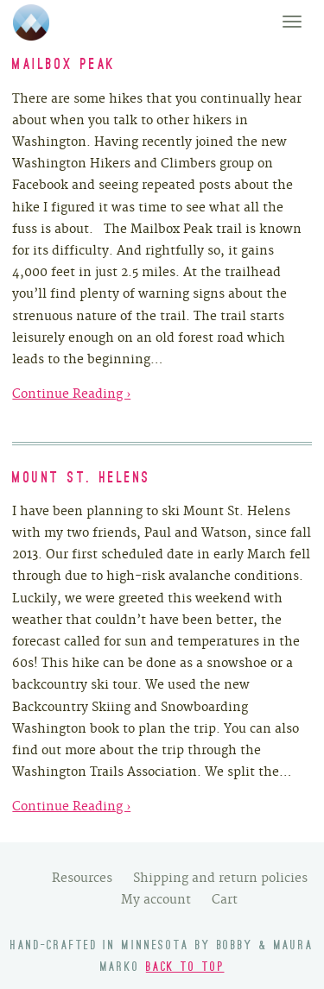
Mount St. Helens (81, 478)
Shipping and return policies (220, 877)
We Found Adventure (31, 22)
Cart (225, 899)
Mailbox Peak (64, 65)
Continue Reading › (71, 393)
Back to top (185, 967)
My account (156, 899)
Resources (82, 877)
